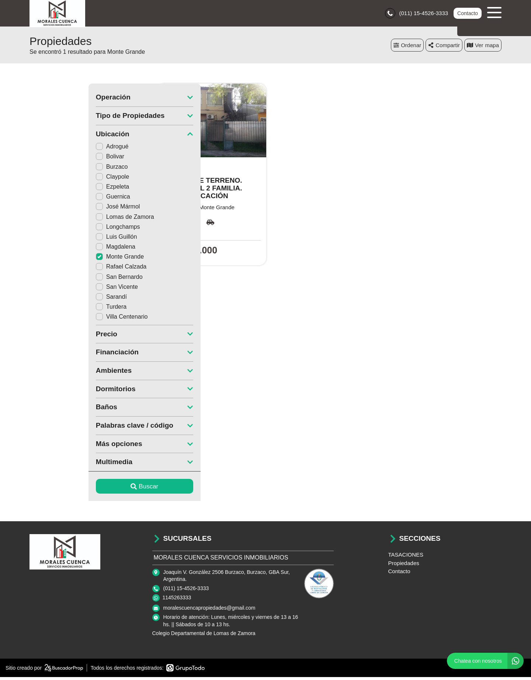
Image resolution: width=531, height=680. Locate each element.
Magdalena (56, 249)
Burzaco (53, 169)
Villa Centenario (63, 319)
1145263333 (177, 600)
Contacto (467, 15)
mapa (483, 48)
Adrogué (53, 149)
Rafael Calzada (62, 269)
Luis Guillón (57, 239)
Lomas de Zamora (66, 219)
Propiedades (403, 565)
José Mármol (59, 209)
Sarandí (52, 299)
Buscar (86, 489)
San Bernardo (60, 279)
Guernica (54, 199)
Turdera (52, 309)
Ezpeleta (53, 189)
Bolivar (51, 159)
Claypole (53, 179)
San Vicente (58, 289)
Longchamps (59, 229)
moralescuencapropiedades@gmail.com (209, 611)
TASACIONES (406, 557)
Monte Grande (61, 259)
